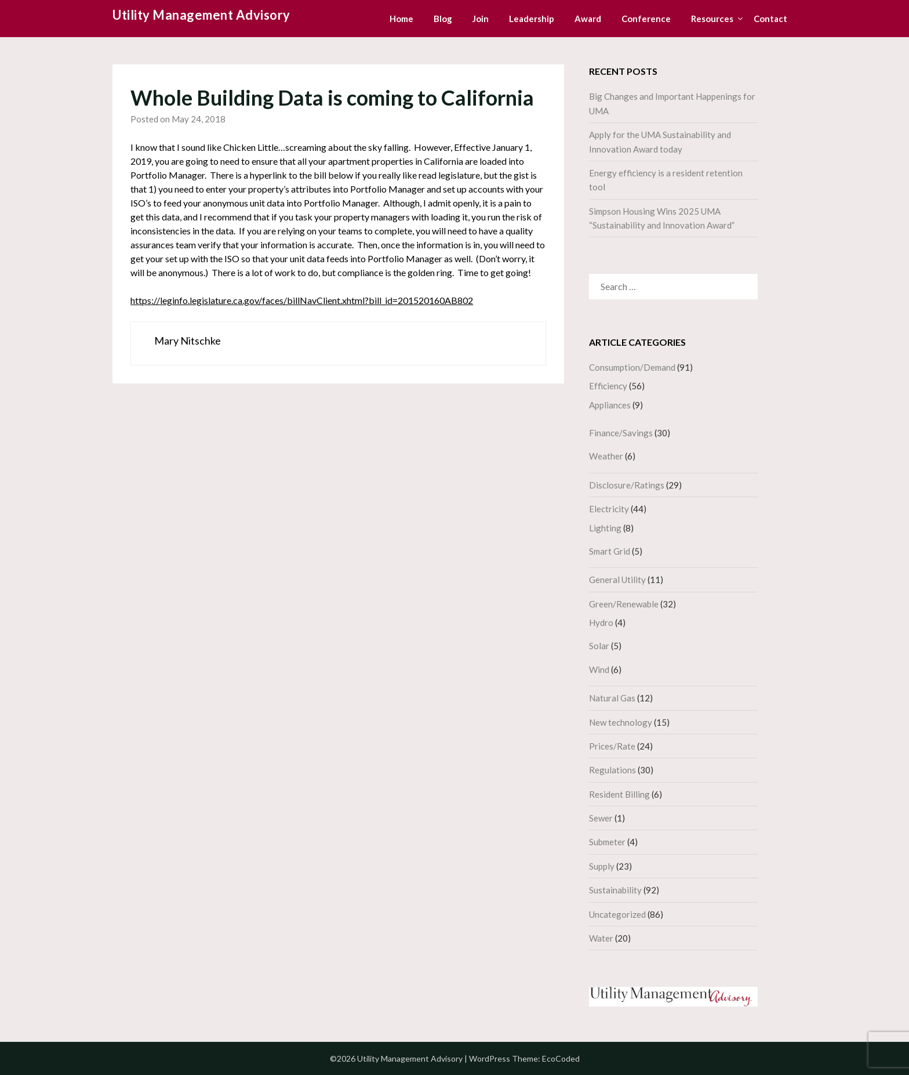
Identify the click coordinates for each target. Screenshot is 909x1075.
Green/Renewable (624, 604)
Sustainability (615, 890)
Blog (443, 18)
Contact (770, 18)
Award (588, 18)
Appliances (610, 405)
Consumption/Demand (632, 367)
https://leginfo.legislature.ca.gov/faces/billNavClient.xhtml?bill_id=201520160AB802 (301, 300)
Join (480, 18)
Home (401, 18)
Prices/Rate (612, 746)
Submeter (607, 842)
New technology (620, 722)
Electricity (609, 509)
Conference (646, 18)
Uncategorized (617, 914)
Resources (712, 18)
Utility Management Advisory (201, 15)
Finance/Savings (621, 433)
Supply (602, 866)
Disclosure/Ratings (626, 485)
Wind (599, 669)
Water (601, 938)
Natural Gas (612, 698)
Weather (606, 456)
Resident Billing (619, 794)
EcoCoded (561, 1058)
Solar (599, 645)
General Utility (617, 579)
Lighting (605, 528)
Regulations (612, 770)
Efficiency (608, 386)
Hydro (601, 622)
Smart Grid (609, 551)
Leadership (531, 18)
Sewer (601, 818)
